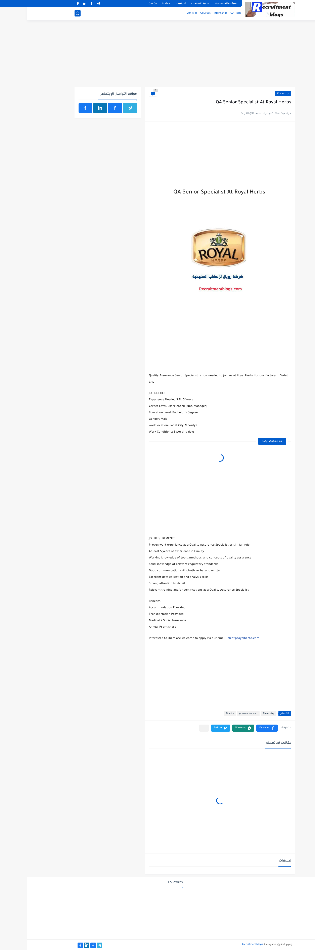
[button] (240, 728)
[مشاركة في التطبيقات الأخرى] (177, 728)
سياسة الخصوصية (198, 3)
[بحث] (50, 13)
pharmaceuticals (221, 713)
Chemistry (255, 93)
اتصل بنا (139, 3)
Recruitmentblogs (225, 944)
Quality (203, 713)
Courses (178, 13)
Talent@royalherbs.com (215, 638)
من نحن (125, 3)
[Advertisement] (157, 56)
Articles (165, 13)
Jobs (211, 13)
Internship (192, 13)
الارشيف (153, 3)
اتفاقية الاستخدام (173, 3)
